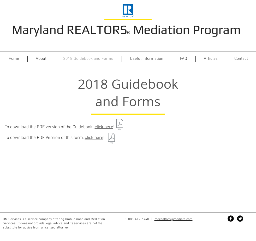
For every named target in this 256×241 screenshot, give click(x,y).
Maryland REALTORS (69, 29)
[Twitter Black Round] (240, 218)
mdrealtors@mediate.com (173, 219)
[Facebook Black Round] (231, 218)
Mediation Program (185, 29)
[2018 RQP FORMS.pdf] (111, 139)
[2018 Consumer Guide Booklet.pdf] (120, 125)
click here (104, 127)
